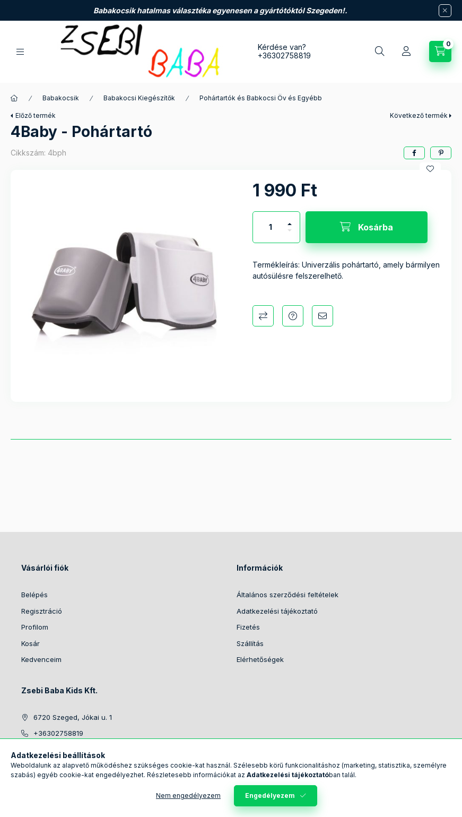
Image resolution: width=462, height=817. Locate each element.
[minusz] (289, 235)
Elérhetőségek (260, 659)
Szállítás (250, 643)
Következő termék (419, 115)
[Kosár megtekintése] (440, 51)
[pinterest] (440, 153)
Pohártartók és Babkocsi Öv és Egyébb (260, 98)
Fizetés (248, 627)
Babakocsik (60, 98)
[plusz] (289, 219)
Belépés (34, 594)
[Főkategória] (14, 98)
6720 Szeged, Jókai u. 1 (72, 717)
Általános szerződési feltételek (287, 594)
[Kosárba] (367, 227)
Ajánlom (322, 315)
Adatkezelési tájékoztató (277, 611)
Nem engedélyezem (188, 795)
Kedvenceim (41, 659)
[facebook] (414, 153)
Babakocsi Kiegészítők (139, 98)
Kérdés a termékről (292, 315)
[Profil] (406, 51)
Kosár (30, 643)
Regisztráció (41, 611)
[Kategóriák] (20, 52)
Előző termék (35, 115)
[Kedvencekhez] (430, 168)
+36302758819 (284, 55)
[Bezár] (445, 10)
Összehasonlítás (263, 315)
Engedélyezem (270, 795)
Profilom (34, 627)
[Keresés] (379, 51)
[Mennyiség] (270, 227)
